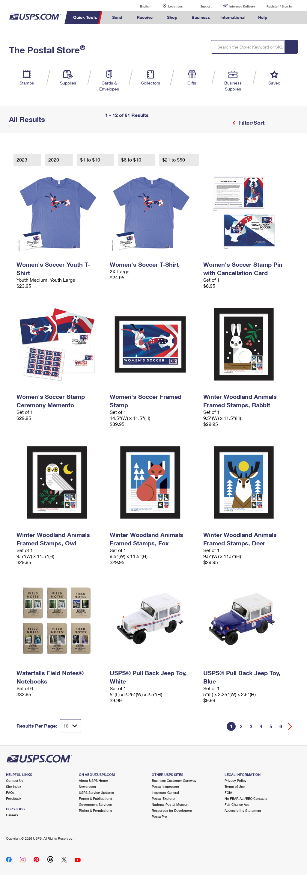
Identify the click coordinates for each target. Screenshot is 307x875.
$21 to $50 (174, 159)
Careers (12, 815)
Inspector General (165, 792)
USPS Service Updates (96, 792)
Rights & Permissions (95, 810)
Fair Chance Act (237, 804)
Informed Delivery (242, 6)
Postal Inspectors (165, 786)
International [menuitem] (233, 17)
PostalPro (159, 816)
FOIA (228, 792)
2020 (54, 159)
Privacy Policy (235, 780)
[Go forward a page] (290, 726)
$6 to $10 (131, 159)
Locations (175, 6)
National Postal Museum (170, 804)
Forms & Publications (95, 798)
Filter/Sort (250, 122)
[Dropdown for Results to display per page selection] (70, 725)
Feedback (13, 798)
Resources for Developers (172, 810)
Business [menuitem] (201, 17)
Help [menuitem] (262, 17)
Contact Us (14, 780)
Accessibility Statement (243, 810)
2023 (22, 159)
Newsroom (87, 786)
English (139, 6)
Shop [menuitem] (172, 17)
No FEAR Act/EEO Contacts (246, 798)
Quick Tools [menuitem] (85, 17)
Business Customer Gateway (174, 780)
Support (206, 6)
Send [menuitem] (117, 17)
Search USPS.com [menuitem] (282, 17)
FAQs (10, 792)
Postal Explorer (164, 798)
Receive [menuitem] (145, 17)
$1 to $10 (90, 159)
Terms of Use (235, 786)
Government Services (95, 804)
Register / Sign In (279, 6)
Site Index (13, 786)
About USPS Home (93, 780)
